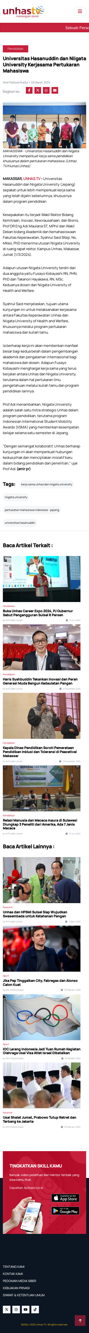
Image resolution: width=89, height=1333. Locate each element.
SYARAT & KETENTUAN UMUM (24, 1295)
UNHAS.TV (32, 178)
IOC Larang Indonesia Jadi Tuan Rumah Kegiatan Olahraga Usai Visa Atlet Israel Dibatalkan (41, 1051)
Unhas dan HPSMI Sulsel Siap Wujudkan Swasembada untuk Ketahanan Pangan (35, 914)
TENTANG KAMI (13, 1266)
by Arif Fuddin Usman (13, 620)
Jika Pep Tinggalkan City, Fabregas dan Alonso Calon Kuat (40, 983)
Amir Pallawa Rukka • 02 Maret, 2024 (26, 82)
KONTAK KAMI (13, 1274)
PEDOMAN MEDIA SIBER (19, 1281)
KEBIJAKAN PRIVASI (16, 1288)
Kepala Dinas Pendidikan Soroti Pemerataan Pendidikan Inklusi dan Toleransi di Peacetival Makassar (40, 752)
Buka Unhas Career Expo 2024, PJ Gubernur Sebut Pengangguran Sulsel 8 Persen (38, 613)
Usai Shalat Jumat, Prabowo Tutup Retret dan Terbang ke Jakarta (39, 1120)
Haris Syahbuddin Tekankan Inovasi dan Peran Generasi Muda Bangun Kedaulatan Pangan (40, 681)
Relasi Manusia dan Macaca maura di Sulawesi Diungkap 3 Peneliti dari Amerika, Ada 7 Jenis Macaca (40, 824)
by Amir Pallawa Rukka (13, 989)
